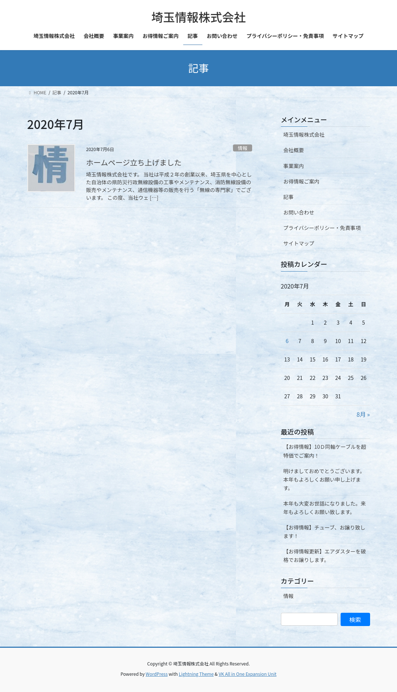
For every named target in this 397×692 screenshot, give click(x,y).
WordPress (157, 674)
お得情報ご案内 (301, 181)
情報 (242, 147)
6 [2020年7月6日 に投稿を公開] (287, 341)
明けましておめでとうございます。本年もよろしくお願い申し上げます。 (324, 479)
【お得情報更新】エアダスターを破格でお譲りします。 (324, 555)
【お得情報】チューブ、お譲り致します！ (324, 531)
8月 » (363, 414)
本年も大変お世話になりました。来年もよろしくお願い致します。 (324, 507)
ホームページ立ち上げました (134, 162)
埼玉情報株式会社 (304, 134)
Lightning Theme (196, 674)
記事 (288, 196)
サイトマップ (298, 243)
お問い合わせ (298, 212)
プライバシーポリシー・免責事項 (322, 227)
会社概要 (293, 150)
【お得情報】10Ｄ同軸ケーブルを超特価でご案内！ (324, 451)
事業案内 (293, 165)
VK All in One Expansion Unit (247, 674)
